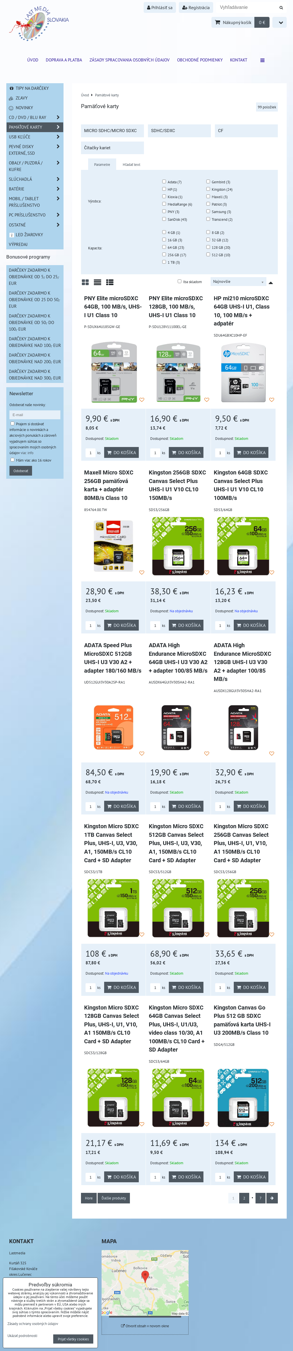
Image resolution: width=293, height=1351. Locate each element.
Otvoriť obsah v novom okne (145, 1326)
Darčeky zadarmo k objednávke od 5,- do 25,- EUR (34, 276)
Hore (89, 1198)
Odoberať (20, 470)
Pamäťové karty (36, 127)
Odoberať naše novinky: (27, 404)
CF (220, 130)
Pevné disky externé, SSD (36, 150)
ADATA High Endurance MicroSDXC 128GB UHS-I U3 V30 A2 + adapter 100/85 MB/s (242, 662)
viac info (27, 452)
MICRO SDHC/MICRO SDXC (110, 130)
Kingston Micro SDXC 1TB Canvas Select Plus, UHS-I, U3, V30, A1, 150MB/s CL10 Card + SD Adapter (111, 843)
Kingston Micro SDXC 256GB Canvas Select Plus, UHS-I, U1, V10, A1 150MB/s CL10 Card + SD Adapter (241, 843)
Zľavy (18, 98)
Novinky (21, 107)
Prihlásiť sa (160, 7)
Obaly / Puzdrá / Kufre (36, 166)
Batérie (36, 189)
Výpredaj (18, 244)
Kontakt (238, 60)
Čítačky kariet (97, 147)
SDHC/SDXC (163, 130)
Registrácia (196, 7)
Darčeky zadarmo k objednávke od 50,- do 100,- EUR (31, 322)
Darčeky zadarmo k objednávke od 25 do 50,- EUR (34, 299)
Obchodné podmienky (200, 60)
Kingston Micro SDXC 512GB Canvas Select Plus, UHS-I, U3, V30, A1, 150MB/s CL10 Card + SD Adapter (176, 843)
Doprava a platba (64, 60)
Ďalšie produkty (114, 1198)
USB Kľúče (36, 137)
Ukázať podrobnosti (22, 1336)
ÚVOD (32, 60)
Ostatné (36, 225)
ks (93, 452)
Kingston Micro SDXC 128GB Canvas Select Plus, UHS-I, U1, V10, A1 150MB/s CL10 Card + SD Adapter (111, 1024)
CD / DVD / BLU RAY (36, 117)
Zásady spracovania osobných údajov (130, 60)
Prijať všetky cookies (73, 1339)
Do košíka (121, 452)
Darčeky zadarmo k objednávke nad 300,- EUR (35, 374)
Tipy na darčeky (29, 88)
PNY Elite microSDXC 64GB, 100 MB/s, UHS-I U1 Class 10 (113, 307)
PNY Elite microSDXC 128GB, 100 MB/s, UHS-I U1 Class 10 (176, 307)
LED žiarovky (26, 234)
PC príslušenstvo (36, 215)
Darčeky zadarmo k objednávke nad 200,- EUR (35, 358)
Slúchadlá (36, 179)
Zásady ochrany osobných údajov (32, 1323)
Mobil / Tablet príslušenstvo (36, 202)
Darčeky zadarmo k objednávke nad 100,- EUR (35, 342)
